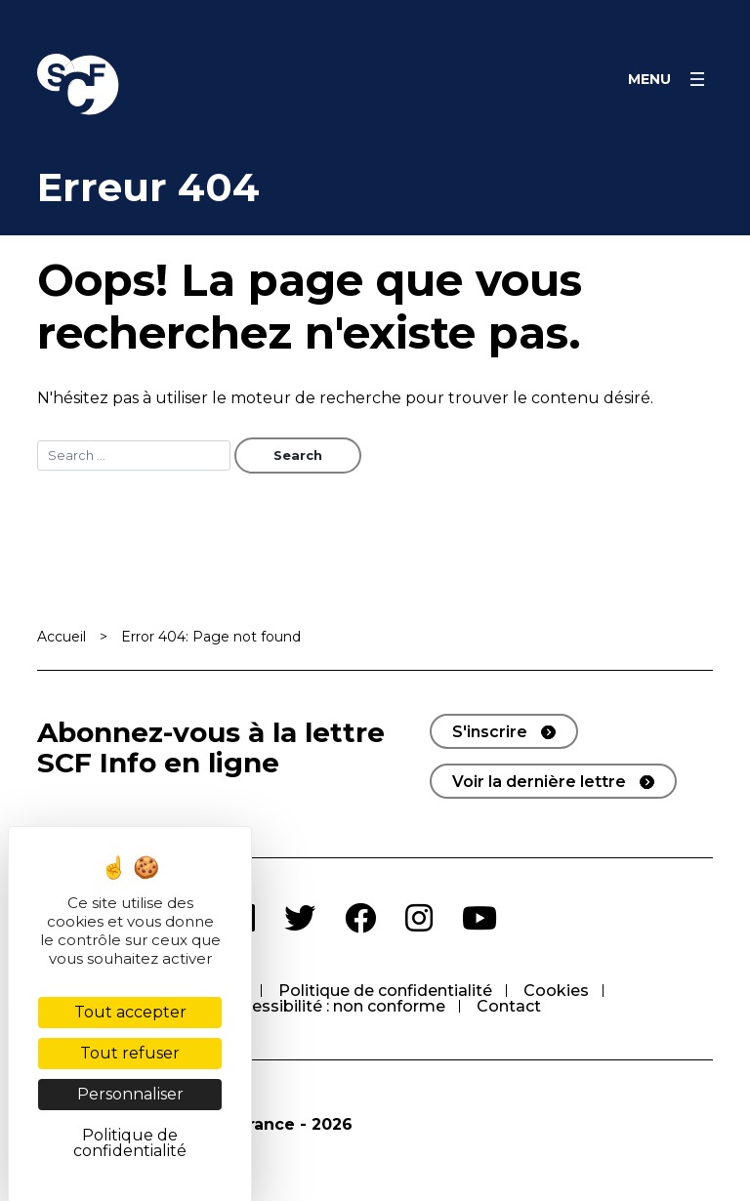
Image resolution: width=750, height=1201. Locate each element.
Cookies (556, 990)
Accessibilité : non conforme (334, 1006)
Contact (509, 1006)
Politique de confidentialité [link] (130, 1143)
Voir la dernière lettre (539, 781)
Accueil (61, 636)
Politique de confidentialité (385, 990)
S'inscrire (489, 732)
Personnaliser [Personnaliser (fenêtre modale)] (130, 1094)
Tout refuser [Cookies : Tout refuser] (130, 1053)
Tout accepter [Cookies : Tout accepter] (130, 1012)
